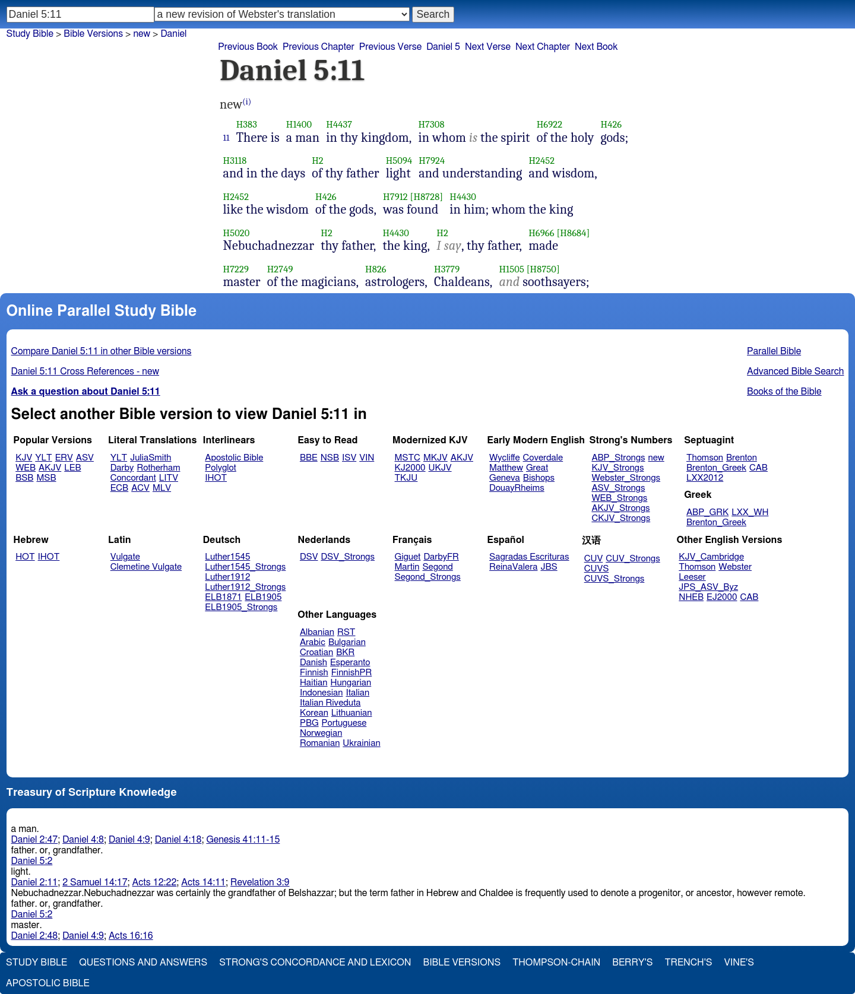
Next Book (596, 47)
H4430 (462, 196)
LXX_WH (750, 512)
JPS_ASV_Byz (708, 587)
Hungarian (351, 682)
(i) (246, 102)
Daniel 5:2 (32, 861)
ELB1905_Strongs (241, 607)
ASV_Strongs (618, 488)
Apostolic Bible (48, 983)
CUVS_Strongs (614, 578)
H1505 (511, 269)
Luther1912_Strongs (245, 587)
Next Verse (488, 47)
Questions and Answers (143, 962)
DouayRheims (516, 488)
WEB (25, 467)
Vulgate (125, 556)
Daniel (173, 34)
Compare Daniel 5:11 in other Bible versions (101, 351)
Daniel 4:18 (178, 839)
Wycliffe (504, 457)
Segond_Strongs (428, 577)
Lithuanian (351, 713)
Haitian (314, 682)
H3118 (235, 160)
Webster (735, 567)
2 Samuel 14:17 (94, 882)
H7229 (236, 269)
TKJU (406, 478)
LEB (72, 467)
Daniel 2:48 (34, 936)
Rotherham (158, 467)
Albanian (317, 632)
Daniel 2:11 (34, 882)
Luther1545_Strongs (245, 567)
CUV (593, 558)
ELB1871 (223, 597)
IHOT (216, 478)
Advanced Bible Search (795, 371)
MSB (46, 478)
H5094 (399, 160)
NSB (330, 457)
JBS (548, 567)
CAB (758, 467)
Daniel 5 (443, 47)
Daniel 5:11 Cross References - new (85, 371)
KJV (23, 457)
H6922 (550, 124)
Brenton (741, 457)
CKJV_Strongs (620, 518)
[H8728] (427, 196)
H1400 (299, 124)
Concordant (133, 478)
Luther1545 (227, 556)
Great (537, 467)
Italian (357, 692)
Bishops (539, 478)
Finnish (314, 672)
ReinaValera (513, 567)
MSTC (407, 457)
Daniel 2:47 (34, 839)
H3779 (447, 269)
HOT (24, 556)
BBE (309, 457)
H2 (318, 160)
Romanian (320, 743)
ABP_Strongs (618, 457)
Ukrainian (361, 743)
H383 (246, 124)
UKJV (440, 467)
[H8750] (543, 269)
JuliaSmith (150, 457)
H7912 (395, 196)
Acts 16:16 (131, 936)
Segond (437, 567)
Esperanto (350, 662)
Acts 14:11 (203, 882)
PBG (309, 723)
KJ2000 (410, 467)
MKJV (435, 457)
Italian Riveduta (330, 702)
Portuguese (344, 723)
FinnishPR (351, 672)
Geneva (504, 478)
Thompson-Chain (556, 962)
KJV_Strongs (617, 467)
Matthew (506, 467)
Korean (314, 713)
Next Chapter (542, 47)
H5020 (236, 233)
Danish (313, 662)
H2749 (280, 269)
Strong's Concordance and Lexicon (315, 962)
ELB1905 (263, 597)
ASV (85, 457)
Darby (122, 467)
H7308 (431, 124)
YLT (43, 457)
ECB (119, 488)
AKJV (50, 467)
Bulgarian (347, 642)
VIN (366, 457)
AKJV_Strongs (620, 508)
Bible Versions (93, 34)
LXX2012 (704, 478)
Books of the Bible (784, 391)
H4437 (339, 124)
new (141, 34)
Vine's (739, 962)
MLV (162, 488)
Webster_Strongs (625, 478)
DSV (309, 556)
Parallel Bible (774, 351)
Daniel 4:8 (83, 839)
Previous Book (248, 47)
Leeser (692, 577)
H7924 (432, 160)
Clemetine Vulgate (146, 567)
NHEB (691, 597)
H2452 (541, 160)
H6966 (541, 233)
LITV (168, 478)
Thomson (704, 457)
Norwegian (321, 733)
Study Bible (30, 34)
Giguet (408, 556)
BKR (345, 652)
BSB (24, 478)
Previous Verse (390, 47)
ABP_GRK (707, 512)
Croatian (316, 652)
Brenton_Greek (716, 467)
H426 (611, 124)
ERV (64, 457)
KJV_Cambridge (711, 556)
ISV (349, 457)
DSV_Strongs (348, 556)
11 (226, 137)
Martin (407, 567)
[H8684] (573, 233)
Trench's (688, 962)
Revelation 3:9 (259, 882)
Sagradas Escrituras (529, 556)
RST (346, 632)
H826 (376, 269)
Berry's (632, 962)
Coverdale (543, 457)
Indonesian (321, 692)
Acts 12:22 (154, 882)
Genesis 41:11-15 (243, 839)
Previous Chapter (318, 47)
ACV (140, 488)
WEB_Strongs (619, 498)
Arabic (312, 642)
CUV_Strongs (633, 558)
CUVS (596, 568)
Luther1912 (227, 577)
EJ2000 (722, 597)
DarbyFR (441, 556)
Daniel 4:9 (129, 839)
